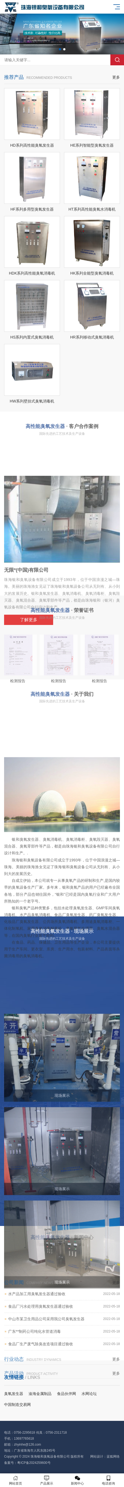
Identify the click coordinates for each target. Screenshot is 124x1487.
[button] (60, 49)
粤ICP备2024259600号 (34, 1463)
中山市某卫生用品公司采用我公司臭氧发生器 (64, 1351)
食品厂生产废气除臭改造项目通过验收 (64, 1376)
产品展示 (46, 1480)
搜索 (117, 59)
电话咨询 (108, 1480)
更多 (116, 88)
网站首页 (15, 1480)
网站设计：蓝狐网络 (105, 1456)
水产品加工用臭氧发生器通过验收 (64, 1326)
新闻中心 (77, 1480)
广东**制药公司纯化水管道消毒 (64, 1363)
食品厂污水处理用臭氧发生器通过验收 (64, 1338)
